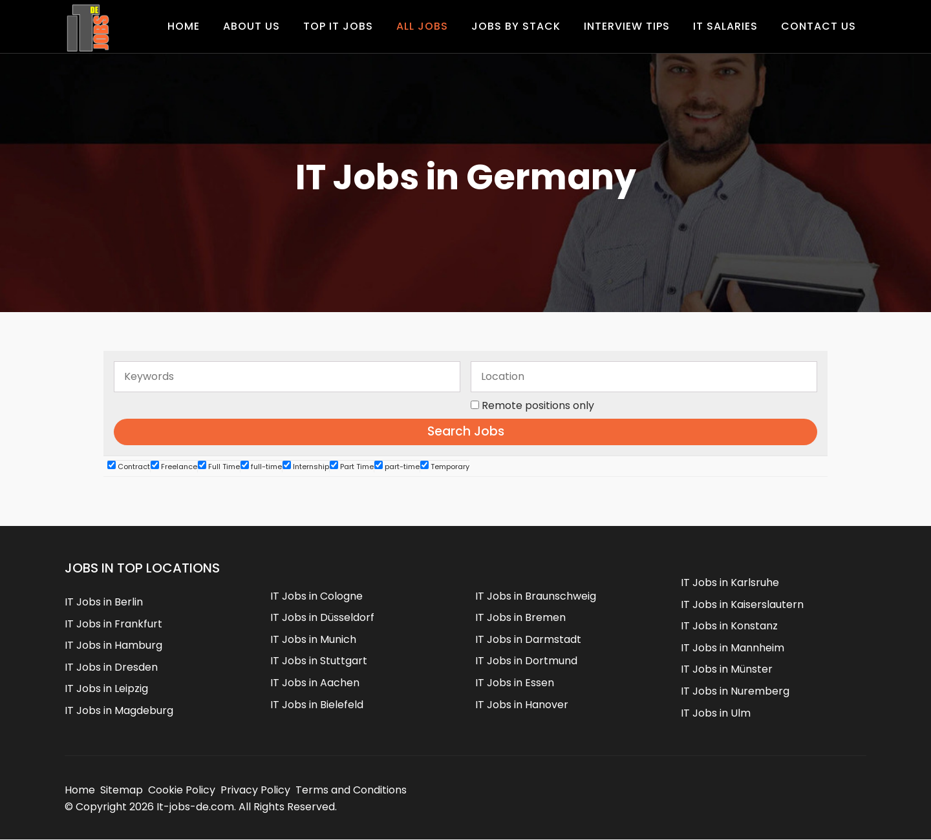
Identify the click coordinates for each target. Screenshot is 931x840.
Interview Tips (627, 26)
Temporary (444, 466)
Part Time (352, 466)
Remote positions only (538, 405)
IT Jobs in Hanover (521, 704)
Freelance (174, 466)
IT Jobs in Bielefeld (316, 704)
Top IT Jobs (338, 26)
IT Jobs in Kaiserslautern (742, 604)
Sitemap (121, 789)
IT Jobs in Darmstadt (528, 639)
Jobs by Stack (516, 26)
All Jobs (422, 26)
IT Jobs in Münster (727, 669)
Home (183, 26)
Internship (306, 466)
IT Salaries (725, 26)
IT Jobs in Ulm (716, 713)
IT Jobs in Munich (313, 639)
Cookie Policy (181, 789)
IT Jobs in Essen (514, 682)
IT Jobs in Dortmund (526, 661)
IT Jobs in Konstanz (729, 625)
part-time (397, 466)
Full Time (219, 466)
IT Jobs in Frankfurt (113, 623)
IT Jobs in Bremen (520, 617)
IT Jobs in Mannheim (732, 647)
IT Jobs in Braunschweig (535, 596)
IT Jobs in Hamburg (113, 645)
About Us (251, 26)
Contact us (818, 26)
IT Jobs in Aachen (314, 682)
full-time (261, 466)
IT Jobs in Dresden (111, 667)
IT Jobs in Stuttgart (318, 661)
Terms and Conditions (351, 789)
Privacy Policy (255, 789)
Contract (128, 466)
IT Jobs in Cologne (316, 596)
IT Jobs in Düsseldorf (322, 617)
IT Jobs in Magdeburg (119, 710)
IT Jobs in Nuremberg (735, 691)
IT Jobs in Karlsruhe (730, 582)
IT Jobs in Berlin (104, 601)
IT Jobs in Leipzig (106, 689)
